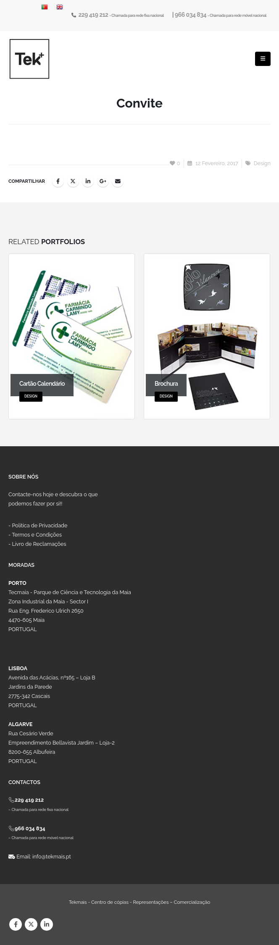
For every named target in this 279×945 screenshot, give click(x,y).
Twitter (73, 181)
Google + (103, 181)
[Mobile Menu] (263, 59)
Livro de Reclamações (39, 544)
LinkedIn (88, 181)
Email (118, 181)
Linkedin (46, 924)
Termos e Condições (37, 535)
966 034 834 (191, 14)
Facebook (58, 181)
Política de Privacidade (40, 525)
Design (262, 163)
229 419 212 (93, 14)
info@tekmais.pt (51, 856)
